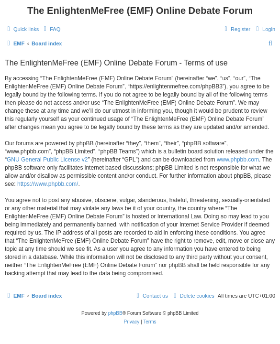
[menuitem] (50, 29)
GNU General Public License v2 (47, 159)
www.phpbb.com (238, 159)
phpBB (115, 313)
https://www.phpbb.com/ (47, 184)
